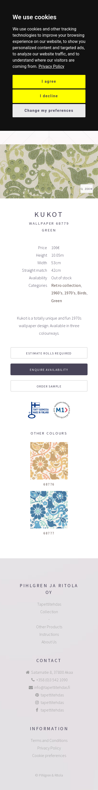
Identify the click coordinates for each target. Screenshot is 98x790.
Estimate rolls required (49, 353)
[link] (51, 66)
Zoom (89, 189)
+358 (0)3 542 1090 (52, 679)
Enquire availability (49, 370)
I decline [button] (49, 96)
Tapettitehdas (49, 604)
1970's (70, 292)
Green (56, 300)
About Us (49, 641)
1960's (56, 292)
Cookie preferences (49, 755)
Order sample (49, 386)
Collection (49, 611)
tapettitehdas (52, 694)
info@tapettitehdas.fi (52, 687)
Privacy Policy (51, 66)
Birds (82, 292)
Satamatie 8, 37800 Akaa (52, 672)
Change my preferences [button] (49, 110)
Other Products (49, 626)
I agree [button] (49, 81)
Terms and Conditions (49, 740)
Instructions (49, 634)
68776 (49, 484)
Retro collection (66, 285)
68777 (49, 533)
